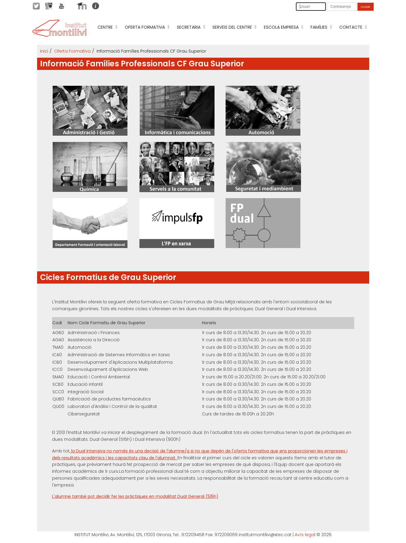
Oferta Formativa (72, 51)
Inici (44, 51)
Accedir (365, 6)
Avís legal (305, 535)
